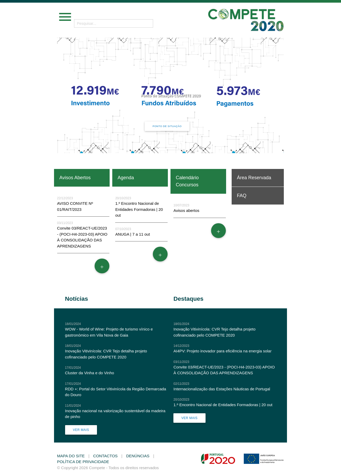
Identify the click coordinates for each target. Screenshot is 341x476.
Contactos (105, 456)
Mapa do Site (71, 456)
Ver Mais (81, 430)
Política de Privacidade (83, 461)
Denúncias (137, 456)
